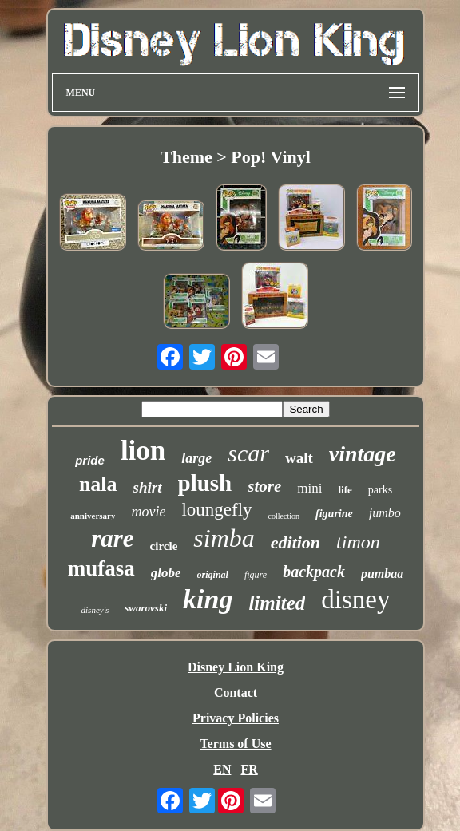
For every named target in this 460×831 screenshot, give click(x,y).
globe (166, 572)
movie (148, 512)
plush (205, 483)
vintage (362, 453)
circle (164, 546)
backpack (314, 571)
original (212, 574)
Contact (235, 692)
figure (255, 574)
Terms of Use (235, 743)
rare (112, 538)
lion (143, 450)
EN (222, 769)
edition (295, 542)
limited (276, 603)
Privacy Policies (235, 718)
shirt (147, 487)
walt (299, 457)
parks (380, 490)
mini (309, 488)
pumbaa (382, 573)
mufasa (101, 568)
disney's (95, 610)
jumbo (385, 513)
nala (98, 484)
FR (248, 769)
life (344, 490)
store (264, 486)
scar (248, 453)
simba (223, 538)
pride (90, 460)
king (207, 599)
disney (355, 599)
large (196, 458)
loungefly (216, 510)
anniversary (92, 515)
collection (283, 516)
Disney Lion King (236, 667)
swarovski (146, 608)
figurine (334, 514)
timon (358, 542)
